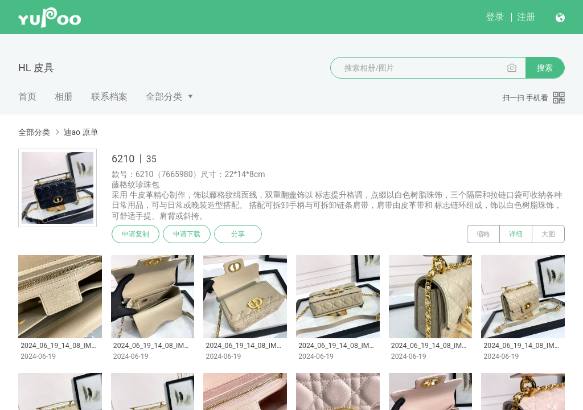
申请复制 (135, 234)
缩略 (483, 234)
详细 (516, 234)
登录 (495, 16)
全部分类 (164, 96)
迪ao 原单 (80, 132)
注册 (526, 16)
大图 (548, 234)
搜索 (545, 67)
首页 (27, 96)
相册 (64, 96)
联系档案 (109, 96)
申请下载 (186, 234)
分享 (238, 234)
